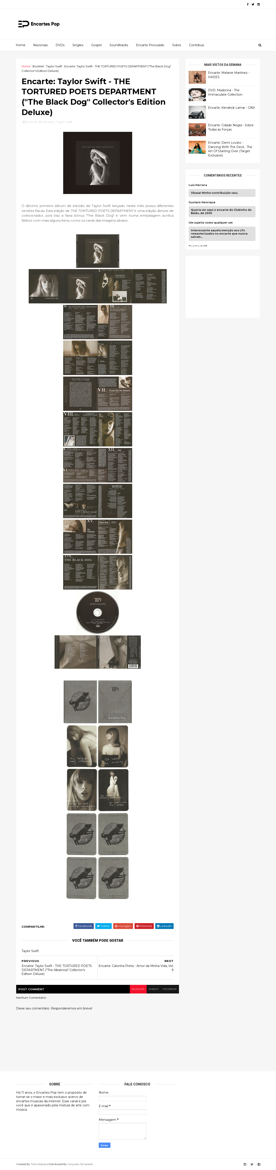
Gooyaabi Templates (80, 1164)
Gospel (96, 45)
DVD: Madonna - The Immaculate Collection (225, 92)
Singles (77, 45)
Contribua (196, 45)
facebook (170, 989)
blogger (138, 989)
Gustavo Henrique (202, 202)
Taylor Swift (54, 66)
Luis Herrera (198, 185)
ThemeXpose (39, 1164)
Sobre (176, 45)
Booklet (38, 66)
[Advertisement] (221, 286)
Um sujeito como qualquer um (211, 222)
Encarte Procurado (150, 45)
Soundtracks (119, 45)
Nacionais (40, 45)
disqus (153, 989)
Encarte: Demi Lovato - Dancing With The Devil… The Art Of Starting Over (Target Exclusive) (230, 149)
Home (20, 45)
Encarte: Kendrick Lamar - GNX (231, 108)
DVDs (60, 45)
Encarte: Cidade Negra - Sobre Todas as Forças (231, 127)
